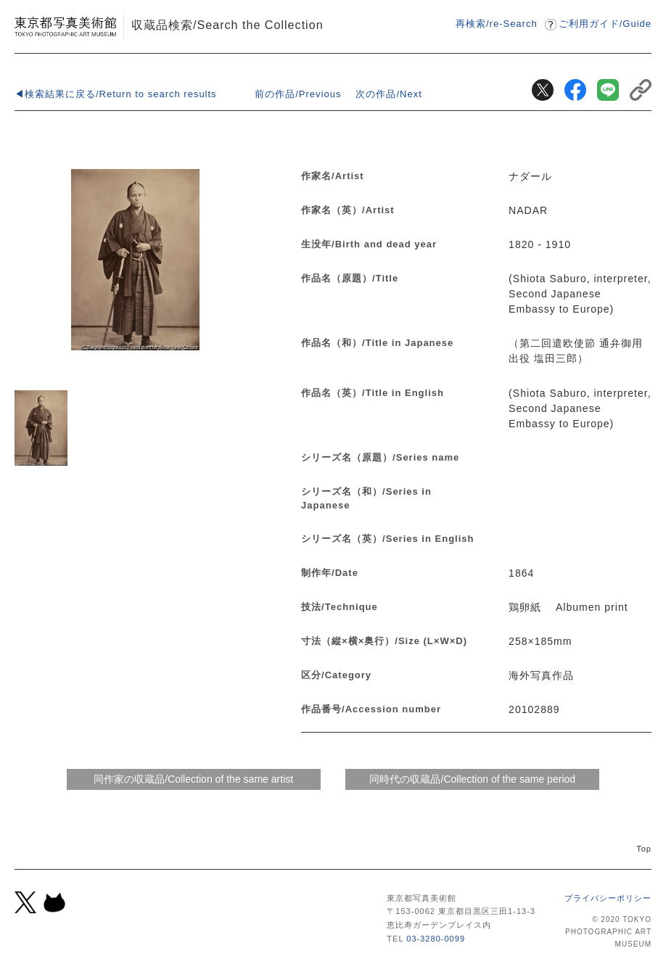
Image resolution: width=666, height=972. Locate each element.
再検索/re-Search (497, 23)
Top (643, 848)
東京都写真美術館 (65, 26)
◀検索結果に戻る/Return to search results (116, 93)
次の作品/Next (388, 93)
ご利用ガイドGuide (605, 23)
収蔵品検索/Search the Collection (227, 24)
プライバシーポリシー (607, 898)
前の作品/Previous (298, 93)
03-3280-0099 (435, 938)
